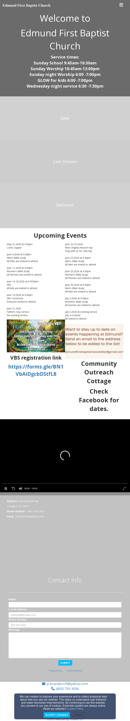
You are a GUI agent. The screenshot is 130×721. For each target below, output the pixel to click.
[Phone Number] (65, 625)
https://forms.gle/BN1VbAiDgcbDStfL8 (35, 370)
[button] (65, 455)
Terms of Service (74, 670)
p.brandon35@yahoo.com (67, 683)
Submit (65, 662)
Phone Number (17, 619)
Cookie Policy (75, 708)
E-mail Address (17, 609)
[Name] (65, 605)
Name (12, 599)
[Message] (65, 645)
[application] (65, 455)
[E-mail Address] (65, 615)
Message (14, 629)
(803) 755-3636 (67, 688)
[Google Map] (65, 545)
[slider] (65, 483)
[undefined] (65, 118)
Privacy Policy (55, 670)
